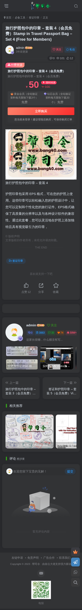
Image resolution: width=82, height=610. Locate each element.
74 (60, 332)
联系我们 (64, 557)
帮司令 (36, 563)
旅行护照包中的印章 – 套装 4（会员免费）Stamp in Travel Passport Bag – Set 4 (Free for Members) (38, 33)
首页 (7, 17)
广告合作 (49, 557)
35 (51, 332)
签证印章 (34, 17)
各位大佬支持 (53, 563)
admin (20, 48)
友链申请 (17, 557)
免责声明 (33, 557)
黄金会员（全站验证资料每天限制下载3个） (24, 98)
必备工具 (20, 17)
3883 (40, 332)
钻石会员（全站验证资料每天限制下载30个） (57, 98)
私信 (70, 49)
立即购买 (41, 111)
